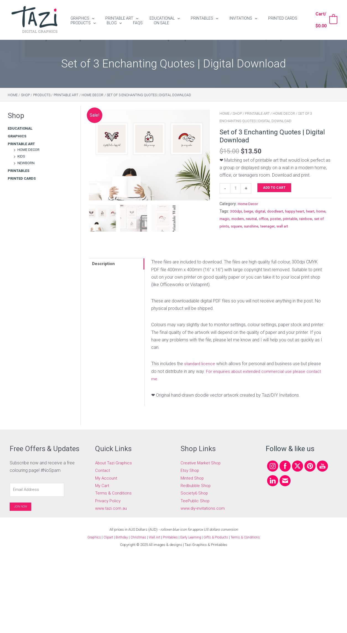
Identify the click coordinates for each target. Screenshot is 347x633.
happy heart (298, 212)
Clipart (104, 537)
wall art (315, 227)
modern (252, 219)
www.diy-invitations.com (204, 507)
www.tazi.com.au (112, 507)
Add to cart (275, 188)
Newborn (26, 163)
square (266, 227)
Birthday (119, 537)
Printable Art (21, 144)
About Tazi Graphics (114, 462)
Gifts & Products (220, 537)
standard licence (200, 363)
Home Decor (28, 150)
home (225, 219)
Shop (237, 113)
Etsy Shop (190, 470)
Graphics (17, 136)
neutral (267, 219)
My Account (106, 477)
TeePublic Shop (196, 500)
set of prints (247, 227)
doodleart (276, 212)
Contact (103, 470)
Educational (20, 128)
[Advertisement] (36, 277)
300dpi (236, 212)
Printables (18, 171)
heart (315, 212)
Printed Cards (22, 178)
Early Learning (193, 537)
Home (224, 113)
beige (249, 212)
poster (293, 219)
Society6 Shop (195, 492)
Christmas (136, 537)
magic (237, 219)
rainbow (227, 227)
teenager (299, 227)
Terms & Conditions (114, 492)
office (280, 219)
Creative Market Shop (202, 462)
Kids (21, 156)
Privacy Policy (108, 500)
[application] (89, 14)
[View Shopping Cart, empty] (324, 20)
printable (309, 219)
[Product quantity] (236, 188)
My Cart (102, 485)
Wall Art (154, 537)
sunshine (281, 227)
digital (260, 212)
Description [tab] (104, 264)
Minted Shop (193, 477)
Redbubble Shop (197, 485)
